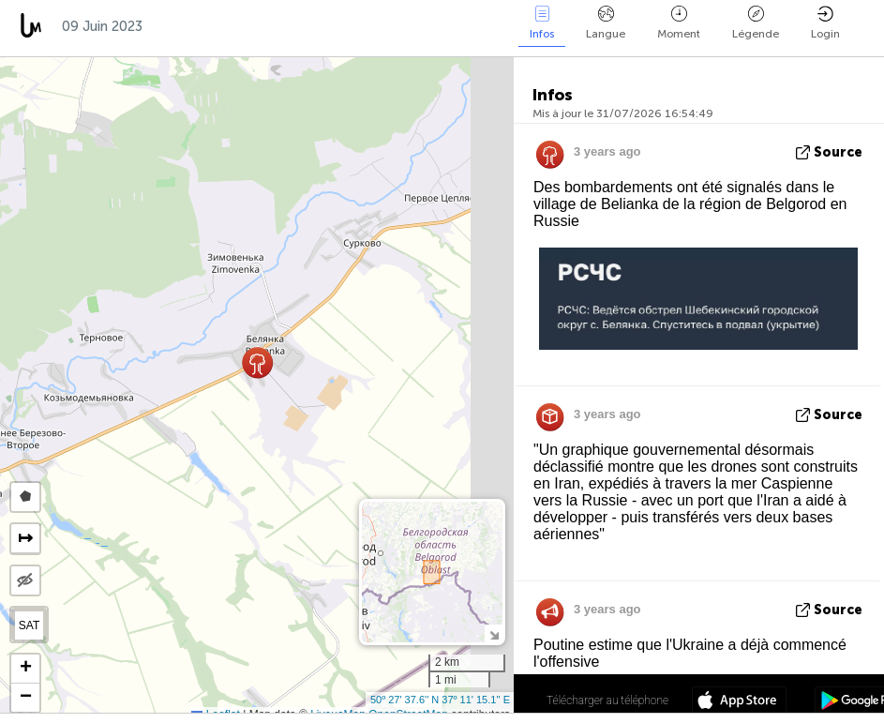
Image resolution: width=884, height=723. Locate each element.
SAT (29, 625)
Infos (542, 23)
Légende (755, 23)
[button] (257, 362)
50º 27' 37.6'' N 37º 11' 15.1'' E (440, 699)
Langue (605, 23)
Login (825, 23)
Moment (678, 23)
